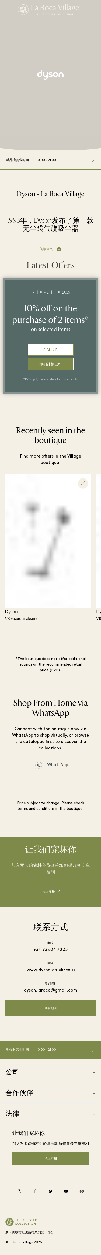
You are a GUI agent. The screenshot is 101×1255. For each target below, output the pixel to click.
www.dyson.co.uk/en (48, 970)
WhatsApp (57, 765)
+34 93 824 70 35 (50, 950)
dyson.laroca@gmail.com (50, 990)
